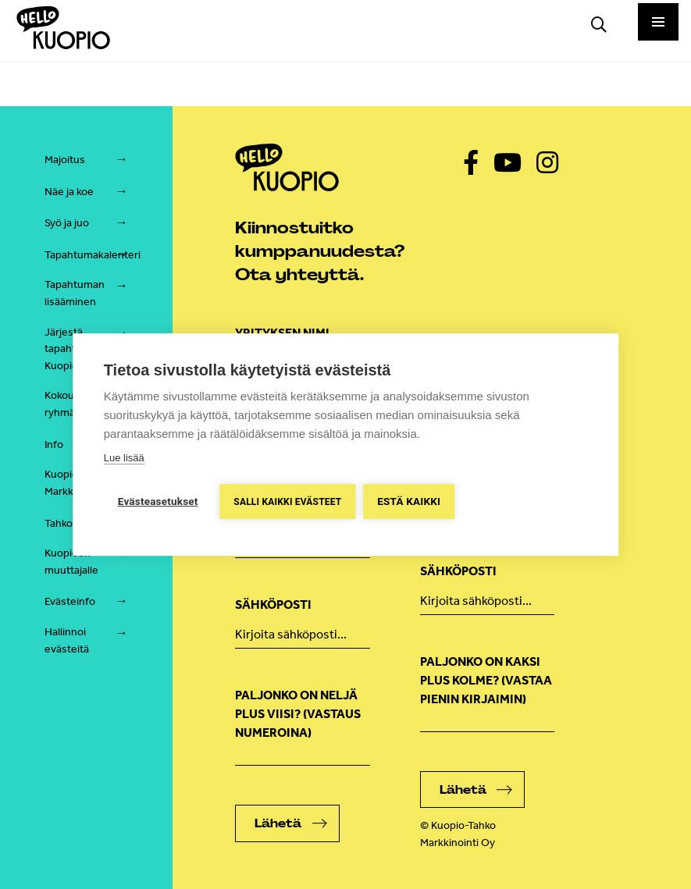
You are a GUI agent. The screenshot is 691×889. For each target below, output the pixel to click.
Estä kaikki (409, 501)
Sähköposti (273, 604)
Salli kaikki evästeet (288, 501)
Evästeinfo (70, 601)
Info (54, 444)
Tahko (59, 523)
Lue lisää (124, 458)
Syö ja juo (67, 222)
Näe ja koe (69, 191)
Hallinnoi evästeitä (67, 640)
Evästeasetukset (158, 501)
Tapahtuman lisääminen (75, 293)
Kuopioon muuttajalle (71, 561)
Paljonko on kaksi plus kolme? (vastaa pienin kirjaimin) (486, 680)
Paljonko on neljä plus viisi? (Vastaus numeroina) (298, 714)
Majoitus (65, 159)
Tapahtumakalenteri (93, 254)
